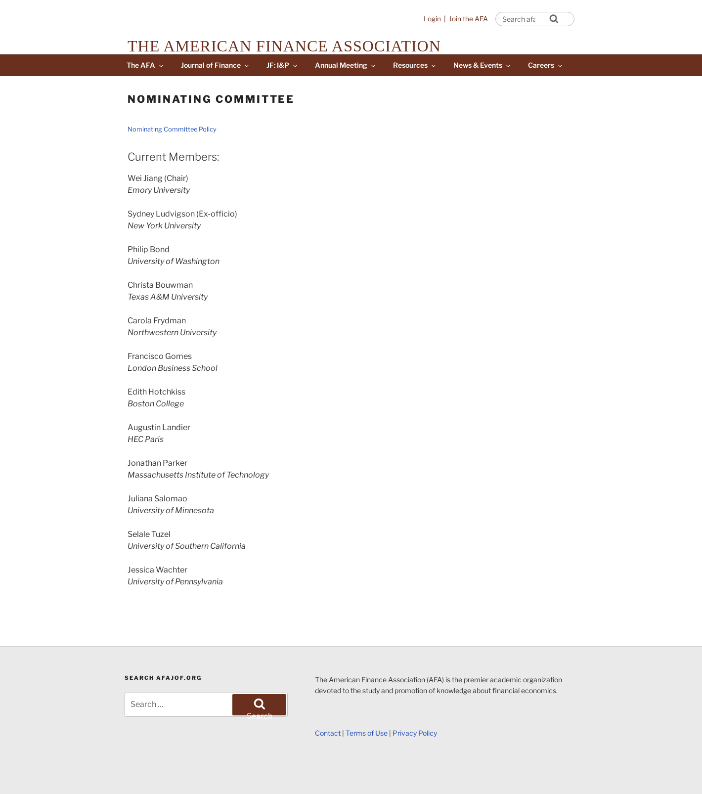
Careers (546, 65)
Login (432, 19)
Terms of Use (367, 733)
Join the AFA (468, 19)
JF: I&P (282, 65)
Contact (328, 733)
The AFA (146, 65)
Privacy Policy (415, 733)
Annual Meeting (346, 65)
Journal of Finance (215, 65)
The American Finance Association (284, 46)
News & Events (482, 65)
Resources (415, 65)
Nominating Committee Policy (172, 129)
